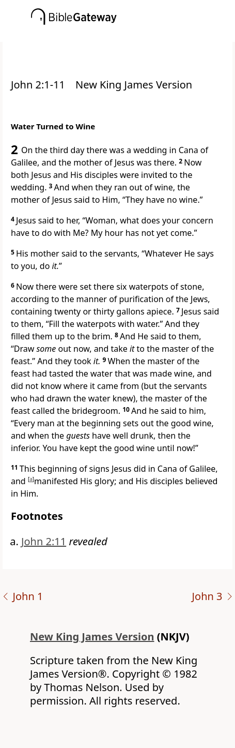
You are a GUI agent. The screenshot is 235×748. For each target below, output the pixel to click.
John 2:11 (43, 541)
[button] (133, 34)
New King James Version (92, 637)
